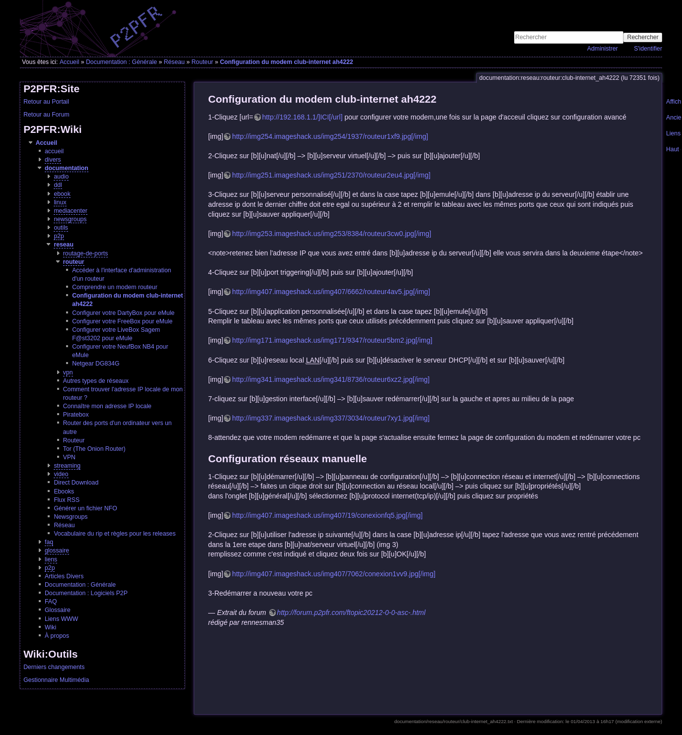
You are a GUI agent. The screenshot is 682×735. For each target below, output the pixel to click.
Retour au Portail (46, 101)
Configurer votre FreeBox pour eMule (122, 321)
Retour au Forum (46, 114)
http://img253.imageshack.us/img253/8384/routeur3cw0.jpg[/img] (331, 234)
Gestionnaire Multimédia (56, 679)
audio (61, 176)
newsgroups (70, 219)
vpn (68, 372)
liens (51, 559)
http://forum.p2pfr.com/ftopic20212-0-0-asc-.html (351, 612)
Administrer (602, 48)
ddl (58, 185)
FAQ (51, 601)
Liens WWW (61, 618)
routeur (73, 261)
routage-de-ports (85, 253)
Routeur (202, 62)
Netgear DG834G (95, 363)
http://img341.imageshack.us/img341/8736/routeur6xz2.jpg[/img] (331, 379)
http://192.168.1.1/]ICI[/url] (302, 117)
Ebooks (64, 491)
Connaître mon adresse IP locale (107, 406)
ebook (62, 193)
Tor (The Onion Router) (94, 448)
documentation (66, 168)
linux (60, 202)
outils (61, 227)
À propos (57, 635)
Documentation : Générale (121, 62)
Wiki (50, 627)
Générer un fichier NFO (85, 508)
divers (53, 159)
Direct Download (76, 482)
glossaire (57, 550)
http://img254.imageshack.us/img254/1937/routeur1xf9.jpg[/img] (330, 136)
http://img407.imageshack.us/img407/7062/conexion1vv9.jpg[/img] (333, 574)
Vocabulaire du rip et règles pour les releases (114, 533)
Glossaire (58, 610)
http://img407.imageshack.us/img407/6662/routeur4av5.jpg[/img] (331, 292)
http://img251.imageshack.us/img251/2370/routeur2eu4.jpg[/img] (331, 175)
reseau (64, 244)
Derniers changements (53, 667)
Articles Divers (64, 576)
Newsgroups (70, 516)
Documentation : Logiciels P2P (86, 593)
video (61, 474)
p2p (59, 236)
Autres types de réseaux (96, 380)
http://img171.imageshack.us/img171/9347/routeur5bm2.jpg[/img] (332, 340)
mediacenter (70, 210)
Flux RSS (66, 499)
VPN (69, 457)
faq (49, 542)
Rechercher (643, 37)
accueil (54, 151)
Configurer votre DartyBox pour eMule (123, 312)
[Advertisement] (546, 15)
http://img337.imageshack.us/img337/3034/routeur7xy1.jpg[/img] (331, 418)
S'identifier (648, 48)
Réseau (174, 62)
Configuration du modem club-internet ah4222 (286, 62)
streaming (67, 465)
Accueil (69, 62)
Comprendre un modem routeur (114, 287)
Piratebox (76, 414)
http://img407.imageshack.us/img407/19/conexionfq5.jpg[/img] (327, 515)
